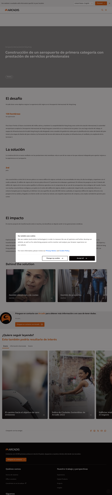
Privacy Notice (51, 251)
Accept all (80, 258)
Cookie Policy (64, 251)
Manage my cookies (53, 258)
